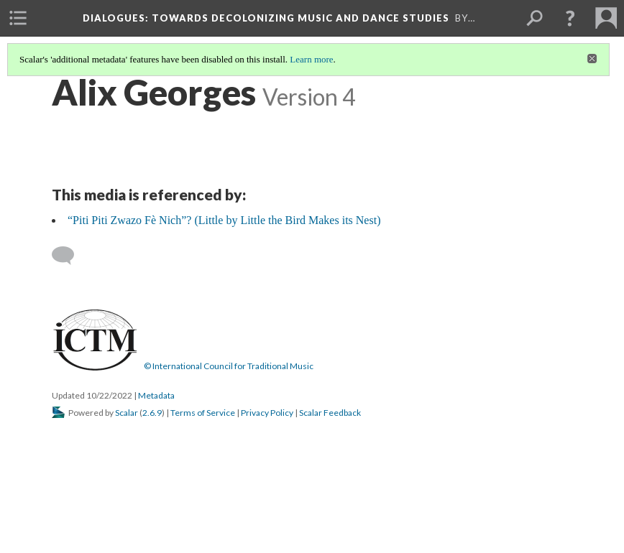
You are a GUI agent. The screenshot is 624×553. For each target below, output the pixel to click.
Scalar (126, 412)
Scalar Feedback (330, 412)
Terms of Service (202, 412)
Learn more (311, 59)
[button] (570, 18)
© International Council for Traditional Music (228, 366)
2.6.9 (152, 412)
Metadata (156, 395)
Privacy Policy (267, 412)
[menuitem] (18, 18)
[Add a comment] (69, 255)
